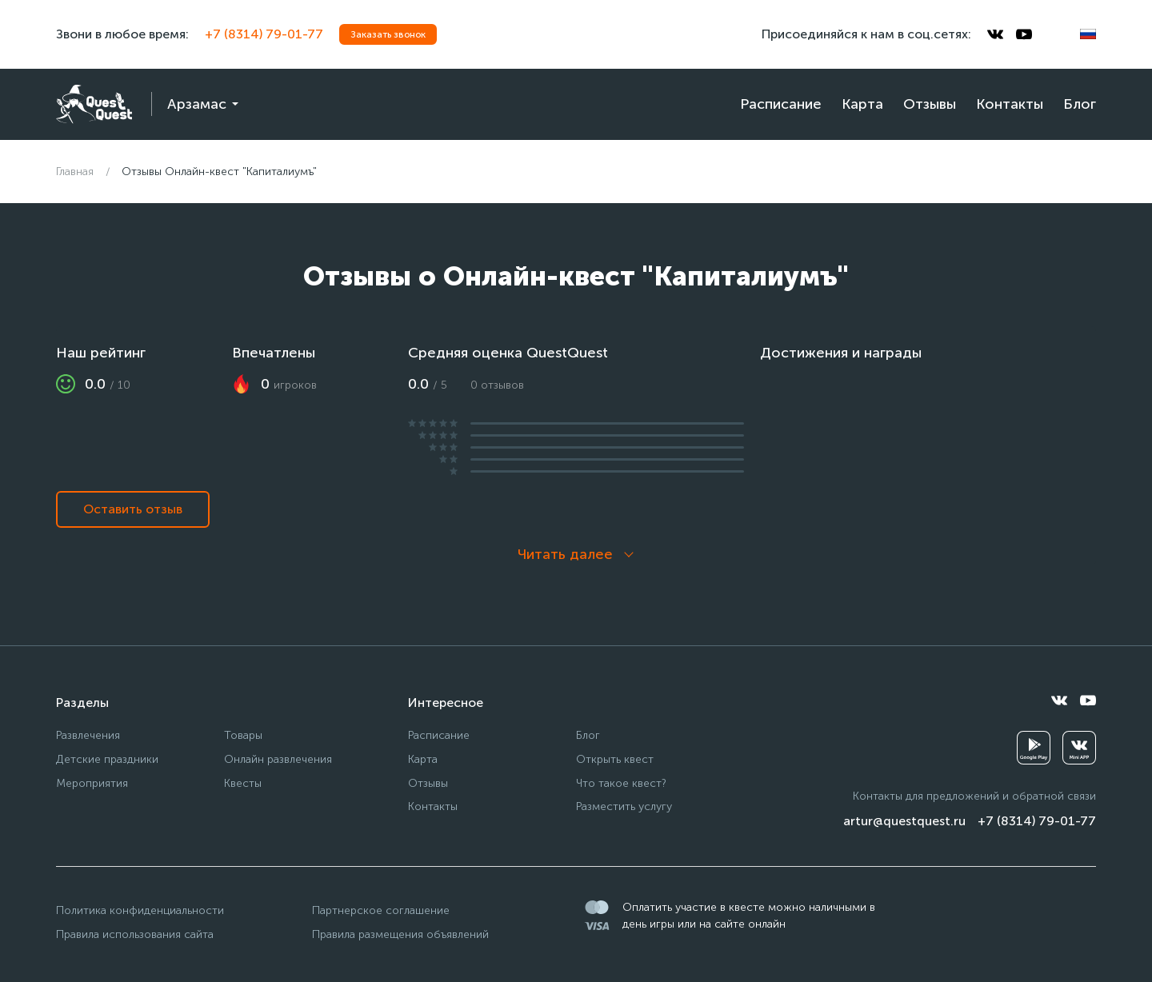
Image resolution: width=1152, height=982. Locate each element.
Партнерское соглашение (381, 910)
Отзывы (929, 104)
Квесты (243, 783)
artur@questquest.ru (904, 820)
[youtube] (1024, 34)
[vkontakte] (995, 34)
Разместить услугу (624, 806)
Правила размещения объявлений (400, 934)
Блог (1079, 104)
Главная (75, 171)
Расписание (781, 104)
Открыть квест (615, 759)
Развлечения (88, 735)
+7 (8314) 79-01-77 (264, 34)
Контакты (1009, 104)
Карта (862, 104)
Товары (243, 735)
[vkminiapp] (1079, 747)
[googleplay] (1033, 747)
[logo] (94, 104)
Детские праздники (107, 759)
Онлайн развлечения (278, 759)
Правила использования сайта (135, 934)
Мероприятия (92, 783)
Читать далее (565, 554)
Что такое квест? (621, 783)
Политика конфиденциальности (140, 910)
